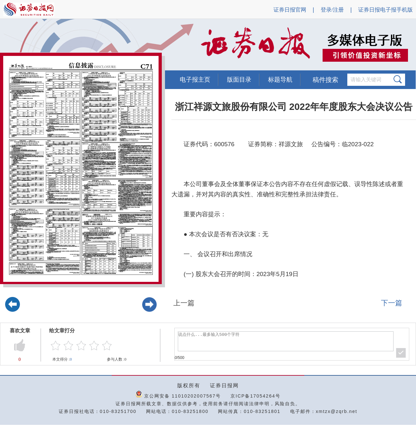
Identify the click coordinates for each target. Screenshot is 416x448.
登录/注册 (332, 10)
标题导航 (280, 79)
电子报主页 (195, 79)
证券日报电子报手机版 (385, 10)
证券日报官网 (289, 10)
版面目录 (239, 79)
